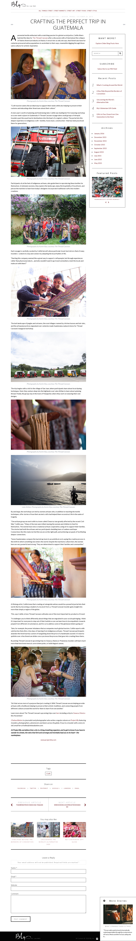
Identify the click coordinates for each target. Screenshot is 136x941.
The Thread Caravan (40, 38)
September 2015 (100, 148)
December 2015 (100, 137)
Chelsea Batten (16, 720)
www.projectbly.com (48, 740)
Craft (48, 773)
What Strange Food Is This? (121, 926)
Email (77, 788)
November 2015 (100, 141)
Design (65, 17)
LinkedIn (67, 788)
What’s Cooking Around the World (109, 85)
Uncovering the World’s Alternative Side (48, 842)
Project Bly (74, 720)
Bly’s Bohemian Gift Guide (106, 108)
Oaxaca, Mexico (79, 713)
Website (14, 885)
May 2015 (98, 163)
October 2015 (99, 145)
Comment (14, 894)
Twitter (33, 788)
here (57, 713)
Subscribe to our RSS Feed (107, 69)
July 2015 (97, 156)
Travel (72, 17)
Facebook (22, 788)
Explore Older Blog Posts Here (107, 43)
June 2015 (98, 159)
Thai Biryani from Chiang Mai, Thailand (29, 803)
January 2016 (99, 133)
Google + (56, 788)
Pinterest (44, 788)
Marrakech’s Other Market (107, 199)
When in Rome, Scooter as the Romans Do (67, 804)
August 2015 (99, 152)
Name (14, 868)
